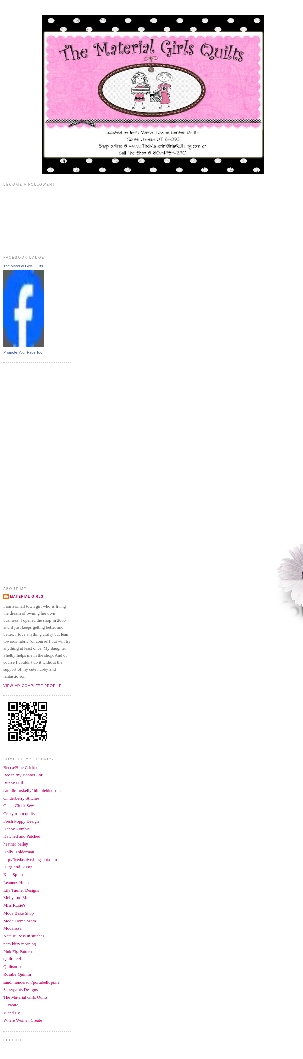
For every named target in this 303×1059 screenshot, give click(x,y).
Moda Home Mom (19, 920)
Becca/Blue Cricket (20, 767)
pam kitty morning (19, 943)
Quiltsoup (12, 966)
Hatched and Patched (21, 836)
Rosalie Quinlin (17, 974)
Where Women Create (22, 1020)
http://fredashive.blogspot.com (30, 859)
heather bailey (15, 844)
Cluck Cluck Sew (18, 805)
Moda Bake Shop (18, 913)
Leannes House (16, 882)
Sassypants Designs (20, 989)
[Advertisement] (30, 470)
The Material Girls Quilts (23, 266)
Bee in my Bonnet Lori (23, 774)
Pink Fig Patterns (18, 951)
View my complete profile (32, 686)
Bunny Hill (13, 782)
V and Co (11, 1012)
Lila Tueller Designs (21, 890)
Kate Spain (13, 874)
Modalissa (12, 928)
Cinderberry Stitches (21, 798)
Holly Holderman (18, 851)
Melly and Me (15, 897)
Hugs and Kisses (18, 866)
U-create (11, 1004)
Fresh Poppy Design (21, 821)
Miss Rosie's (14, 905)
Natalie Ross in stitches (23, 935)
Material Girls (26, 596)
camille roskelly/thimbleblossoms (32, 790)
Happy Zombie (16, 828)
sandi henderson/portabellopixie (31, 982)
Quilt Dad (12, 958)
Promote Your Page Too (22, 352)
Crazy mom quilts (19, 813)
